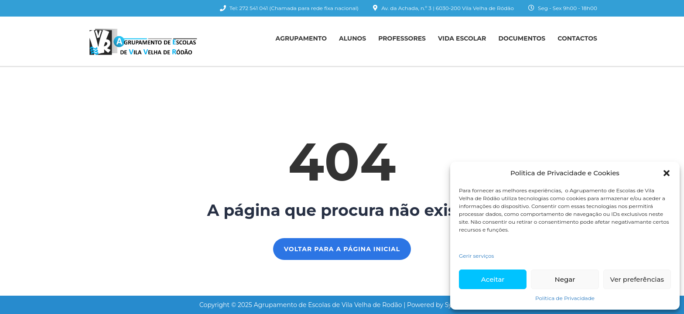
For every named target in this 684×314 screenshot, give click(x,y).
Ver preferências (637, 279)
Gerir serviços (476, 256)
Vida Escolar (462, 38)
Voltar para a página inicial (342, 249)
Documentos (521, 38)
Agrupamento (301, 38)
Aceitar (493, 279)
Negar (565, 279)
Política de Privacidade (565, 298)
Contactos (577, 38)
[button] (666, 173)
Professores (402, 38)
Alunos (352, 38)
